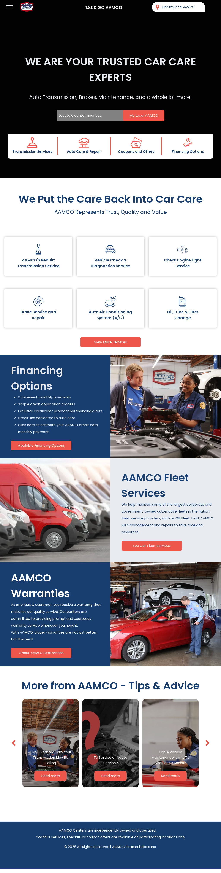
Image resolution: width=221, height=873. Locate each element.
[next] (207, 743)
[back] (13, 743)
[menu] (9, 7)
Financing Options (188, 151)
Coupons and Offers (136, 151)
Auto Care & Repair (84, 151)
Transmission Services (32, 151)
